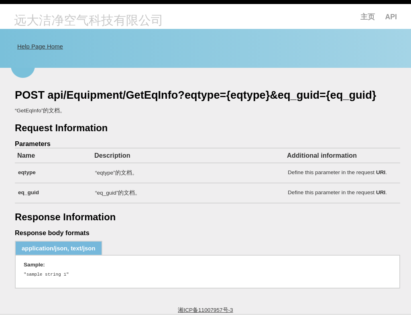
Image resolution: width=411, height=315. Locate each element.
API (391, 17)
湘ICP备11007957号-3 (205, 311)
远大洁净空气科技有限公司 (88, 21)
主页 (367, 17)
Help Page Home (40, 46)
